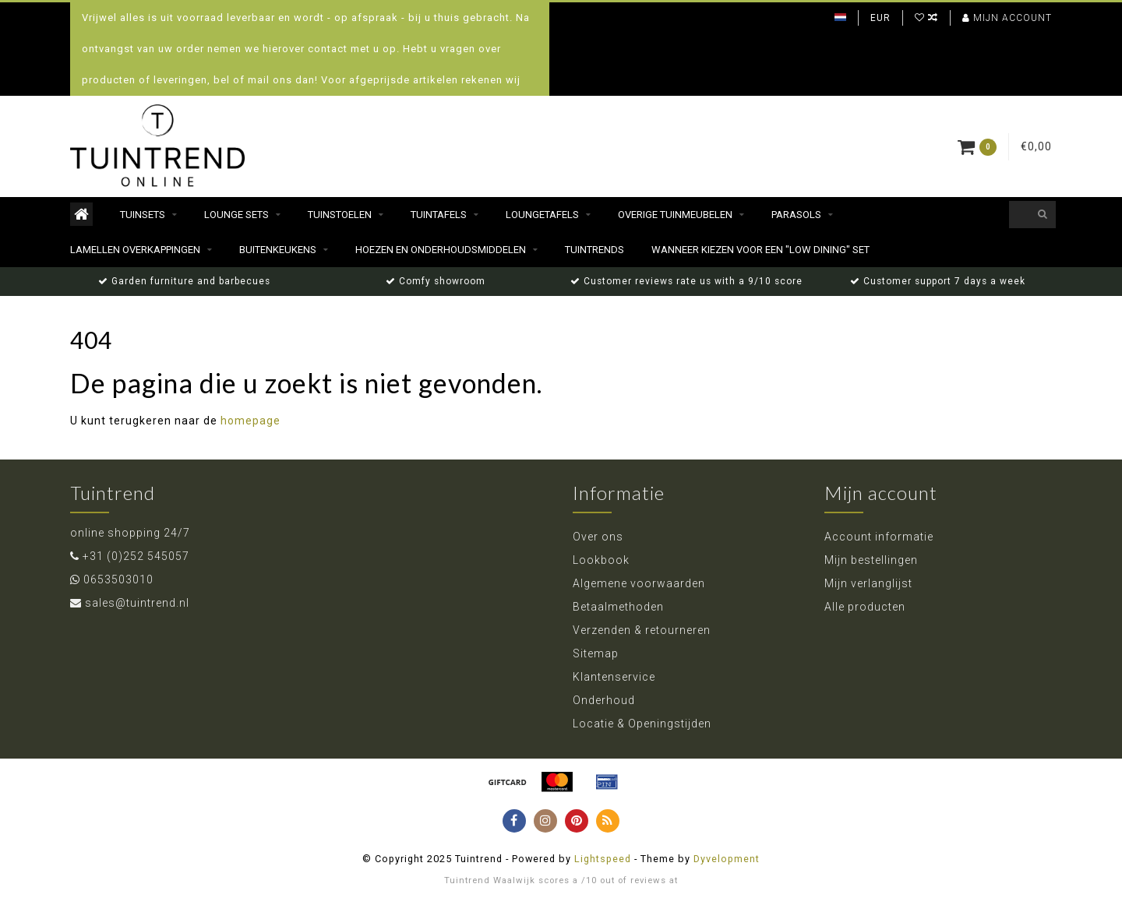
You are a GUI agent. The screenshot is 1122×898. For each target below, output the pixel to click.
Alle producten (864, 606)
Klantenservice (614, 677)
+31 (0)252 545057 (136, 556)
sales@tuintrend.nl (137, 603)
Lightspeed (602, 859)
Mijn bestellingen (871, 560)
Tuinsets (142, 214)
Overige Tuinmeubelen (675, 214)
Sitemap (596, 653)
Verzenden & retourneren (642, 630)
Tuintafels (439, 214)
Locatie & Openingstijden (642, 723)
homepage (250, 420)
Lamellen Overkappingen (135, 249)
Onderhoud (604, 700)
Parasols (796, 214)
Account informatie (878, 536)
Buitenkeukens (277, 249)
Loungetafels (542, 214)
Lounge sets (236, 214)
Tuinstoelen (340, 214)
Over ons (598, 536)
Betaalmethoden (618, 606)
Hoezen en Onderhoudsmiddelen (440, 249)
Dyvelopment (726, 859)
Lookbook (601, 560)
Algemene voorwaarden (639, 583)
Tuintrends (594, 249)
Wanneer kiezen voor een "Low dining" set (760, 249)
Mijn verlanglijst (868, 583)
